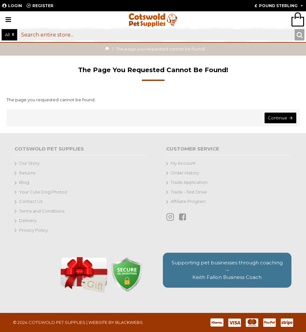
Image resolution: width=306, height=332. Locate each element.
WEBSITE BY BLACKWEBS (115, 322)
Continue (277, 117)
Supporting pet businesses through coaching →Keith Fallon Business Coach (227, 270)
